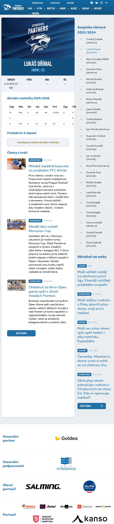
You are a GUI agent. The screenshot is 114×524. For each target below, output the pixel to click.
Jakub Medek (93, 110)
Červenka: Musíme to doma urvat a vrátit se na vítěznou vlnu (93, 360)
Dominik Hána (94, 70)
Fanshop (85, 8)
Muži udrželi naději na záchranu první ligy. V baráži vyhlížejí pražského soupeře (93, 278)
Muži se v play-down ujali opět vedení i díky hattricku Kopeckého (93, 334)
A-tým (39, 8)
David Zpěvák (93, 244)
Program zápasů (35, 3)
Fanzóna (35, 13)
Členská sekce (53, 3)
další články (21, 333)
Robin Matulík (94, 100)
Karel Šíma (97, 165)
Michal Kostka (94, 80)
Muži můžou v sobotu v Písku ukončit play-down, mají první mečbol (93, 306)
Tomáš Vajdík (93, 204)
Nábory (63, 8)
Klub (30, 8)
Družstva (51, 8)
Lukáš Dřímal (93, 50)
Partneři (97, 8)
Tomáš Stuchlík (94, 147)
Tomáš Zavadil (94, 234)
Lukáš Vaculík (93, 194)
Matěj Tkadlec (94, 184)
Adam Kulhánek (95, 90)
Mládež (74, 8)
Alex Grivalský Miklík (97, 60)
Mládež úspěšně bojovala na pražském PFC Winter (49, 168)
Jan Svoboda (93, 157)
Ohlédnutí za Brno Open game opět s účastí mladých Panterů (47, 291)
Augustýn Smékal (95, 137)
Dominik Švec (93, 174)
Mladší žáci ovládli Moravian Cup (43, 228)
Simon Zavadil (94, 224)
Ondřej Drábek (94, 40)
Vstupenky (68, 3)
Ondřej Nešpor (94, 120)
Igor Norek (97, 129)
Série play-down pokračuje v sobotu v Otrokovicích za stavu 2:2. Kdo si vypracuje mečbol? (94, 388)
